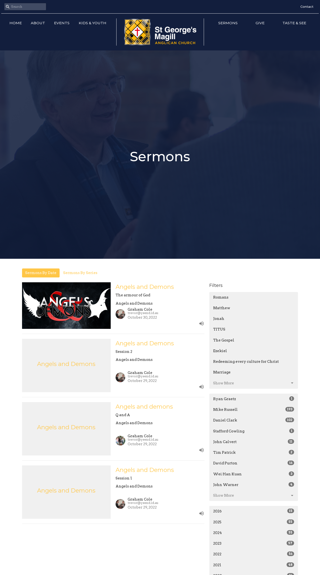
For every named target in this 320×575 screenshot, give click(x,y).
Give (260, 23)
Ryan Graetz (253, 398)
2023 (253, 543)
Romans (220, 297)
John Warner (253, 484)
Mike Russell (253, 409)
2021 (253, 564)
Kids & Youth (92, 23)
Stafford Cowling (253, 431)
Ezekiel (220, 351)
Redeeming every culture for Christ (246, 361)
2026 (253, 511)
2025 (253, 521)
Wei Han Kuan (253, 473)
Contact (306, 6)
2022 (253, 553)
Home (15, 23)
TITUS (219, 329)
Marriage (222, 372)
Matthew (221, 308)
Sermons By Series (80, 273)
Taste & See (294, 23)
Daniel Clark (253, 420)
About (38, 23)
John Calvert (253, 441)
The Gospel (223, 340)
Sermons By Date (40, 273)
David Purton (253, 463)
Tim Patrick (253, 452)
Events (62, 23)
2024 (253, 532)
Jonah (218, 318)
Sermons (228, 23)
